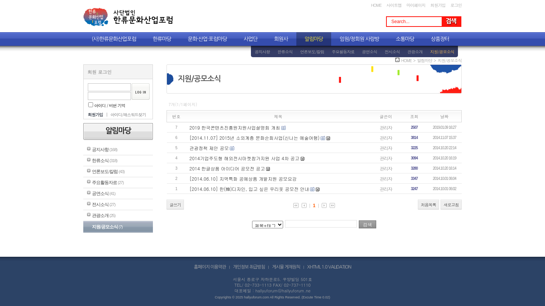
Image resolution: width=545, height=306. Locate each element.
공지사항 (262, 52)
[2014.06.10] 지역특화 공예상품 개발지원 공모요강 (243, 178)
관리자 (386, 127)
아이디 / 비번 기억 (106, 105)
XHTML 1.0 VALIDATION (329, 267)
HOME (376, 5)
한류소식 (285, 52)
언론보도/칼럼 (312, 52)
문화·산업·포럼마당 (207, 39)
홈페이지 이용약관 (210, 267)
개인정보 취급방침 (249, 267)
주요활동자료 (343, 52)
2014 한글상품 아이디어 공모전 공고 (227, 168)
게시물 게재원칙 (286, 267)
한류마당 (162, 39)
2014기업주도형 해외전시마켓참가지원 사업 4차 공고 (244, 158)
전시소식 (392, 52)
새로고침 (451, 205)
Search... (400, 21)
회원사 (281, 39)
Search (451, 21)
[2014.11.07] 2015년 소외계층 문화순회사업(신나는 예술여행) (255, 137)
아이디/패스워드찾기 (128, 114)
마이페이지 (415, 5)
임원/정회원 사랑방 (359, 39)
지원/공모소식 (442, 52)
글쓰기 (175, 205)
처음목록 (428, 205)
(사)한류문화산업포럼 (114, 39)
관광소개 (415, 52)
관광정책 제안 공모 (209, 148)
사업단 (250, 39)
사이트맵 (394, 5)
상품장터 (440, 39)
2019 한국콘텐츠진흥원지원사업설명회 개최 (235, 127)
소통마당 (405, 39)
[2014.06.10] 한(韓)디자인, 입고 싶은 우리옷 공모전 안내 (249, 189)
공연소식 (369, 52)
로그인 (456, 5)
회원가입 (437, 5)
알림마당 (314, 39)
